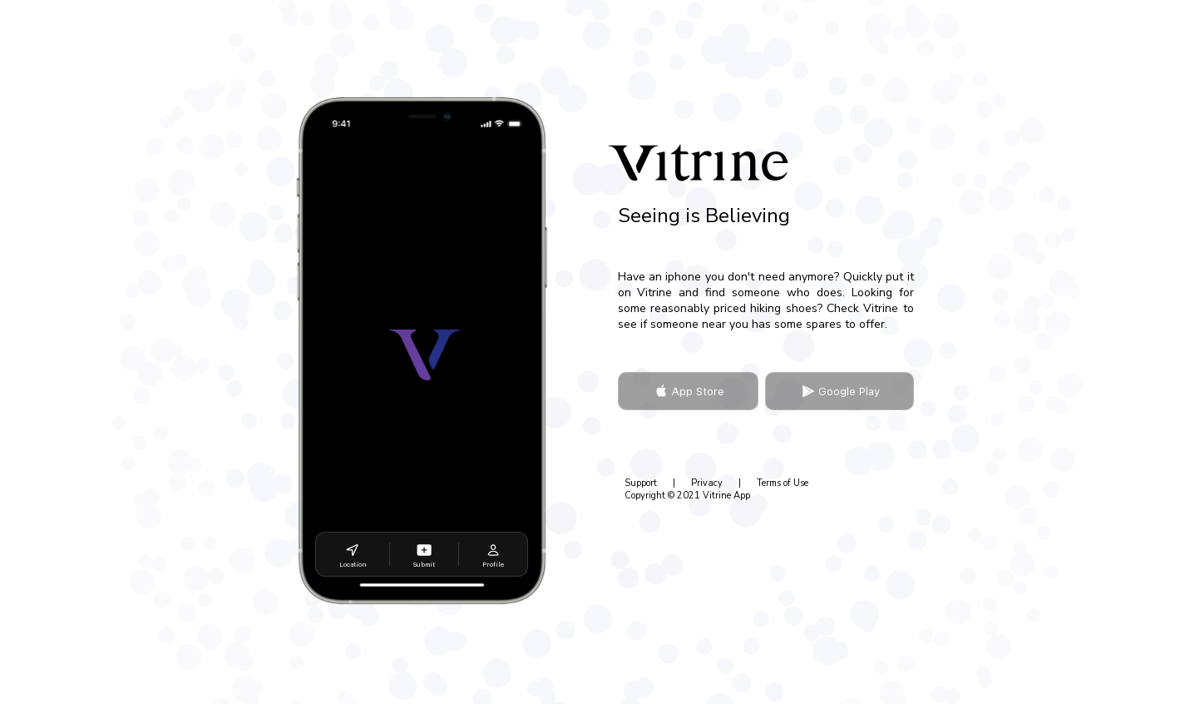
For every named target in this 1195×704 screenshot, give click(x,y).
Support (641, 483)
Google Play (839, 391)
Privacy (707, 483)
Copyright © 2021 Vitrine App (687, 495)
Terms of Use (782, 483)
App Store (687, 391)
